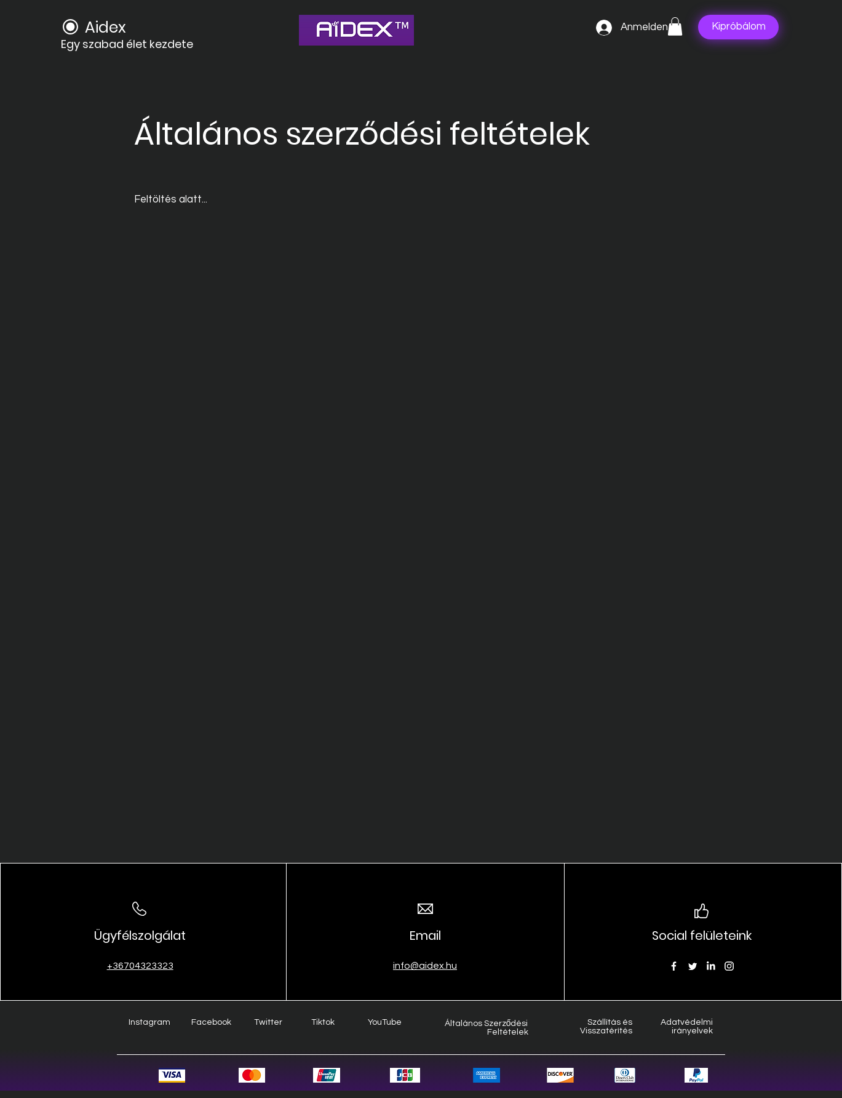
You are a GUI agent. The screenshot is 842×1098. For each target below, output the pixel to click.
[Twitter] (692, 966)
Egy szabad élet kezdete (127, 44)
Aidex (105, 27)
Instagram (149, 1022)
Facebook (211, 1022)
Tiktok (323, 1022)
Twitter (268, 1022)
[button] (675, 26)
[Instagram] (729, 966)
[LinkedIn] (710, 966)
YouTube (385, 1022)
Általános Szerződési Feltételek (486, 1027)
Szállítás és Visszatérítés (606, 1026)
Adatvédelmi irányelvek (687, 1026)
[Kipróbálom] (738, 27)
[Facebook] (673, 966)
